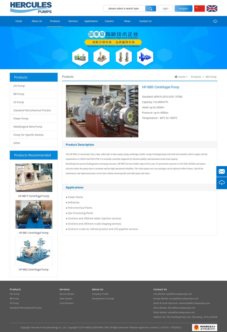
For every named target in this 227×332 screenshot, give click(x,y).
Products (55, 21)
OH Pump (14, 293)
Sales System (65, 298)
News (127, 21)
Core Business (66, 303)
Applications (91, 21)
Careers (109, 21)
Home (18, 21)
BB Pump (211, 76)
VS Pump (14, 303)
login (165, 8)
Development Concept (103, 298)
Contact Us (145, 21)
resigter (183, 8)
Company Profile (100, 293)
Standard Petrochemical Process (26, 307)
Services (73, 21)
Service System (66, 293)
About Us (37, 21)
